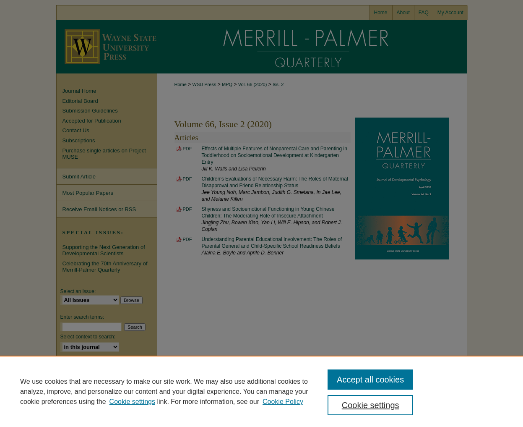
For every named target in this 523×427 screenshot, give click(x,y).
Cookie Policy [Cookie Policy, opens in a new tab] (283, 401)
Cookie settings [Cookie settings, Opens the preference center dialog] (370, 405)
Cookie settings (132, 401)
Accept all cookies (370, 379)
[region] (261, 391)
